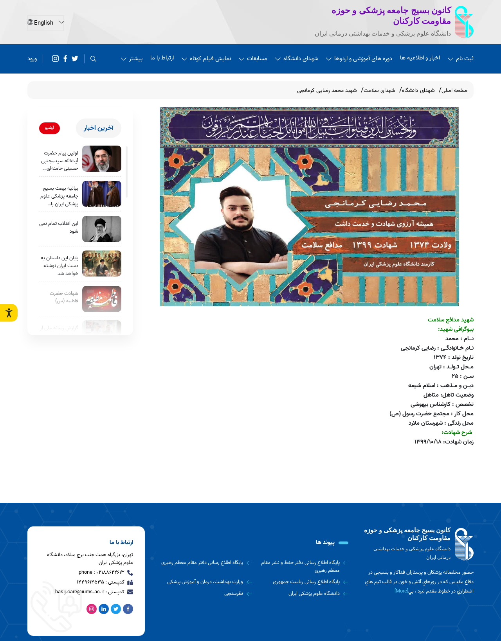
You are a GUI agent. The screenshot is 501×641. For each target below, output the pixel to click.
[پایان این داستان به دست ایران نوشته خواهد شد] (101, 263)
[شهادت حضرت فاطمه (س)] (101, 299)
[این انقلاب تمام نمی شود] (101, 229)
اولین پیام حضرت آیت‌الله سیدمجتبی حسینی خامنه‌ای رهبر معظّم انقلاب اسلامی (59, 160)
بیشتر (131, 58)
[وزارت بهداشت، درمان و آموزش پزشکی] (206, 582)
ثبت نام (461, 58)
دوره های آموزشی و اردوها (359, 58)
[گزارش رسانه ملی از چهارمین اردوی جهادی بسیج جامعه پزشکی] (101, 333)
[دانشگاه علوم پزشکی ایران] (303, 594)
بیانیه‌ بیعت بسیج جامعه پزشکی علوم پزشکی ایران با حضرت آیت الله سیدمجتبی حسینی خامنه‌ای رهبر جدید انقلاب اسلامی (59, 196)
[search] (93, 59)
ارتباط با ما (162, 58)
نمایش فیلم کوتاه (206, 58)
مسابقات (253, 58)
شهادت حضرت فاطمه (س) (64, 297)
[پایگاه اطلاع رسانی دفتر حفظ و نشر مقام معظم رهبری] (303, 566)
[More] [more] (401, 591)
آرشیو (49, 127)
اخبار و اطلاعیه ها (420, 58)
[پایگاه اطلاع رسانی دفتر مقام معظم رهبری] (206, 563)
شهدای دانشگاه (296, 58)
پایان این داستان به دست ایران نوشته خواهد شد (59, 265)
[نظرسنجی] (206, 594)
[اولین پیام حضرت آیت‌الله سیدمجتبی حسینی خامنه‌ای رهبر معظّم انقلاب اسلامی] (101, 158)
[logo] (419, 544)
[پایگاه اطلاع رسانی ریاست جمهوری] (303, 582)
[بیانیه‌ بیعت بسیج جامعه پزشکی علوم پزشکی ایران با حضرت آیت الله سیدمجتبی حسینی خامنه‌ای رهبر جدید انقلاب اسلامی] (101, 194)
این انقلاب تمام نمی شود (58, 227)
